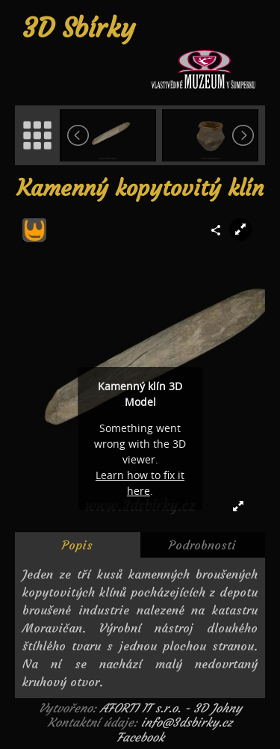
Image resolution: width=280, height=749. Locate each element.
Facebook (140, 737)
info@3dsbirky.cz (186, 722)
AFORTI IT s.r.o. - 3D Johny (171, 707)
